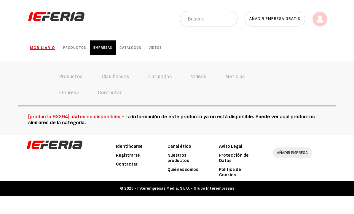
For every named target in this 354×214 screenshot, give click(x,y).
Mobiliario (42, 47)
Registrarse (128, 155)
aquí (284, 117)
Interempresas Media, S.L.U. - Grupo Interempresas (185, 188)
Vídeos (155, 47)
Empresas (102, 47)
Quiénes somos (183, 169)
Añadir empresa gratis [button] (274, 18)
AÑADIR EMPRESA (292, 152)
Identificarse (129, 146)
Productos (74, 47)
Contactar (127, 164)
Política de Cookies (230, 172)
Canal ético (179, 146)
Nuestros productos (178, 157)
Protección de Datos (234, 157)
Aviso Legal (230, 146)
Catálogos (130, 47)
